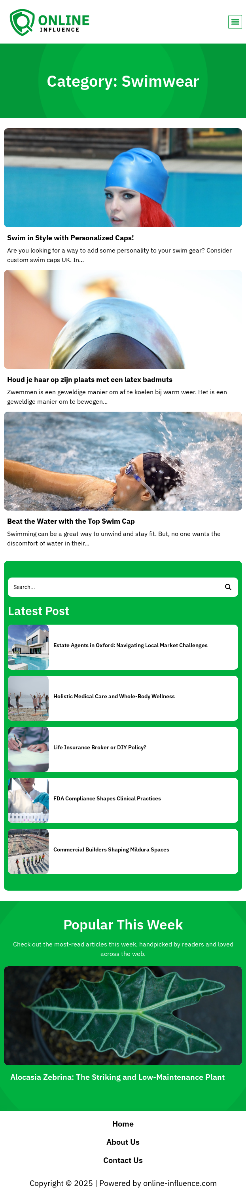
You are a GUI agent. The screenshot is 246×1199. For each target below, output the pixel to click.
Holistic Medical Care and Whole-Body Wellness (114, 696)
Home (123, 1123)
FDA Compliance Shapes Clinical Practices (107, 798)
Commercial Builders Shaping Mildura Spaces (111, 849)
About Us (123, 1141)
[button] (235, 22)
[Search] (113, 587)
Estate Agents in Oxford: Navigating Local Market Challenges (130, 645)
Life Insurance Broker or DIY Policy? (99, 747)
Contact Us (123, 1160)
